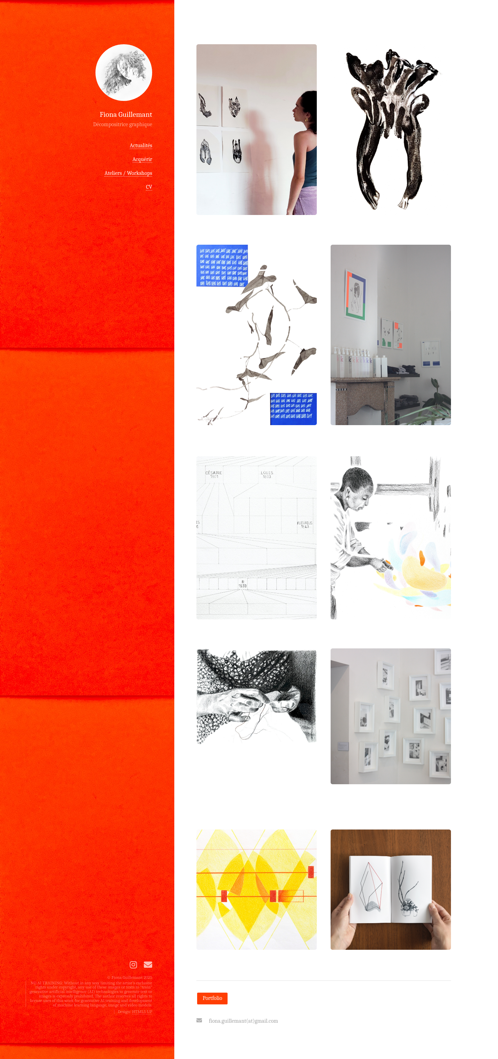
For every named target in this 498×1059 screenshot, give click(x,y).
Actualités (141, 145)
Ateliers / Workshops (128, 173)
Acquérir (142, 159)
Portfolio (212, 998)
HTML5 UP (142, 1011)
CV (149, 187)
